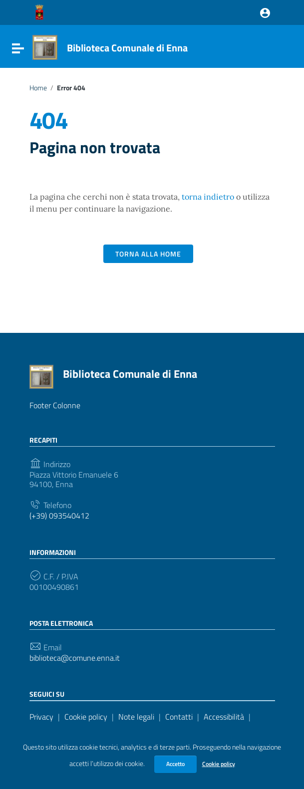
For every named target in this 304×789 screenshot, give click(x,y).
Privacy (41, 717)
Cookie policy (218, 764)
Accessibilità (224, 717)
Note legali (136, 717)
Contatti (179, 717)
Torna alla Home (148, 254)
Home (38, 87)
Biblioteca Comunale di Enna (127, 47)
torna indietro (208, 197)
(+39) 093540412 (59, 516)
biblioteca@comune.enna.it (74, 658)
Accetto (175, 764)
